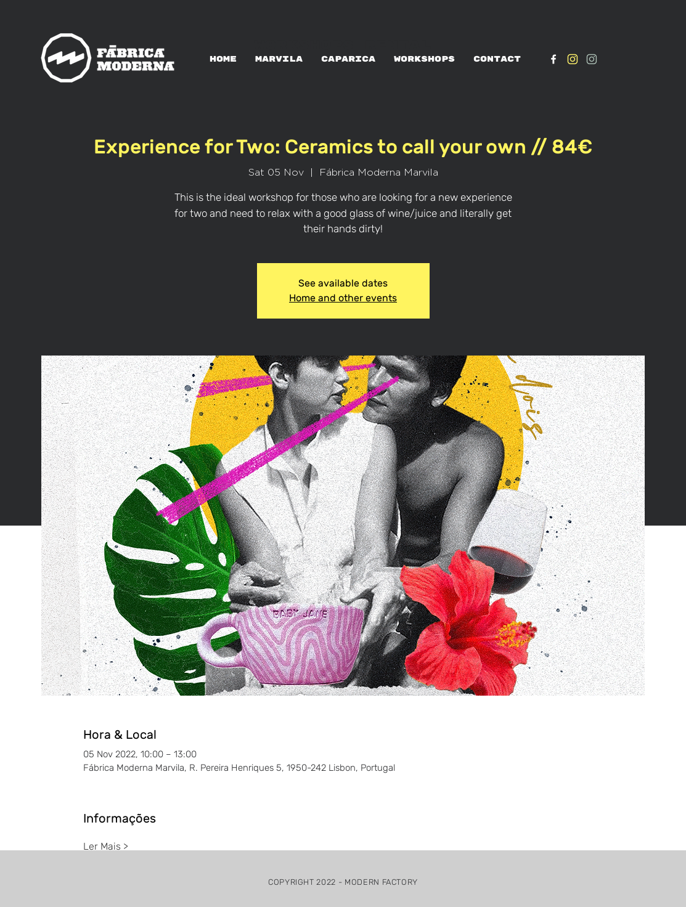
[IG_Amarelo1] (572, 59)
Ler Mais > (105, 846)
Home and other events (343, 298)
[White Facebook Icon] (553, 59)
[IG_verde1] (592, 59)
